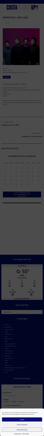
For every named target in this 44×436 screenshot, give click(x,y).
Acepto (22, 419)
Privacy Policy (25, 433)
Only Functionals (22, 424)
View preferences (22, 429)
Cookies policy (17, 433)
